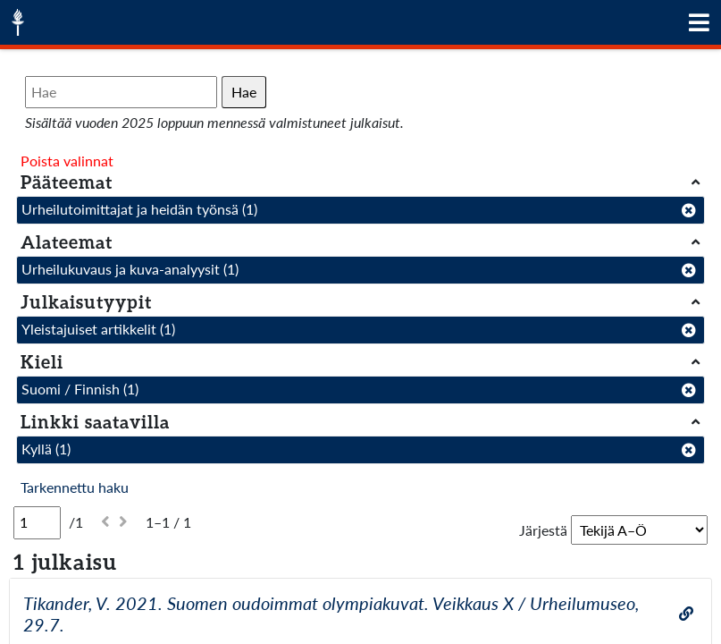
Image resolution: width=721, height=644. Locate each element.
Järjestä (543, 529)
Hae (243, 91)
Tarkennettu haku (75, 487)
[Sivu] (37, 522)
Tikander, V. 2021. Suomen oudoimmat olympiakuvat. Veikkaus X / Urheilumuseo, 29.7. (331, 613)
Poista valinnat (67, 160)
